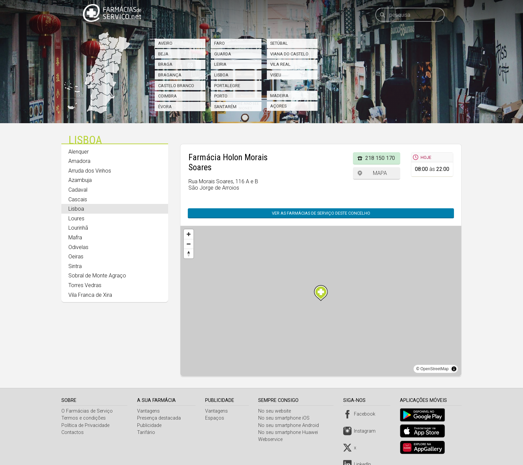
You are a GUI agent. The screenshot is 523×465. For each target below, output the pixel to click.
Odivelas (78, 247)
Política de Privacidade (85, 425)
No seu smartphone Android (290, 425)
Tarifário (147, 432)
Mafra (75, 237)
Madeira (279, 95)
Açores (278, 105)
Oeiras (75, 256)
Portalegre (227, 85)
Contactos (72, 432)
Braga (165, 64)
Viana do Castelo (289, 53)
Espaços (215, 418)
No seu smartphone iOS (286, 418)
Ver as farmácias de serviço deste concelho (318, 213)
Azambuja (80, 180)
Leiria (220, 64)
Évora (165, 106)
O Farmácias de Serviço (87, 411)
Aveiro (165, 43)
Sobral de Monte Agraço (97, 275)
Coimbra (167, 95)
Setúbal (279, 43)
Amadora (79, 161)
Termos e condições (83, 418)
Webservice (272, 439)
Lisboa (221, 74)
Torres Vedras (84, 285)
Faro (219, 43)
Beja (163, 53)
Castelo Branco (176, 85)
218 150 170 (380, 158)
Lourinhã (78, 228)
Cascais (77, 199)
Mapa (380, 173)
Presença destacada (159, 418)
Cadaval (77, 190)
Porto (220, 95)
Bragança (169, 74)
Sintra (75, 266)
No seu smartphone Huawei (290, 432)
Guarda (222, 53)
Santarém (225, 106)
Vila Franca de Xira (90, 295)
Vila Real (280, 64)
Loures (76, 218)
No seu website (276, 411)
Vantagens (149, 411)
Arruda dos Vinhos (89, 171)
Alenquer (78, 152)
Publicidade (150, 425)
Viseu (275, 74)
